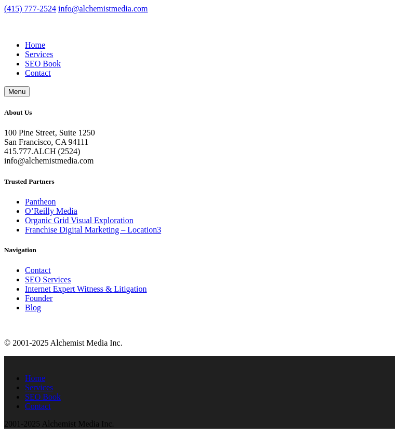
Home (35, 44)
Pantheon (40, 201)
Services (39, 54)
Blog (33, 307)
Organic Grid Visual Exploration (79, 220)
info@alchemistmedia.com (103, 8)
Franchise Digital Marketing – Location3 (93, 229)
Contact (38, 73)
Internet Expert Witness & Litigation (86, 288)
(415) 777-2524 (30, 8)
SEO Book (43, 63)
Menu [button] (16, 91)
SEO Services (48, 279)
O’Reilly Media (51, 211)
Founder (38, 298)
